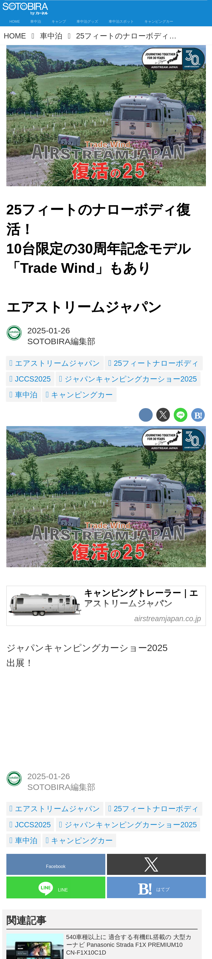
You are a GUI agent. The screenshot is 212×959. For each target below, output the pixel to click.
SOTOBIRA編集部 (61, 341)
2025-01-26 (48, 330)
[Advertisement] (106, 724)
